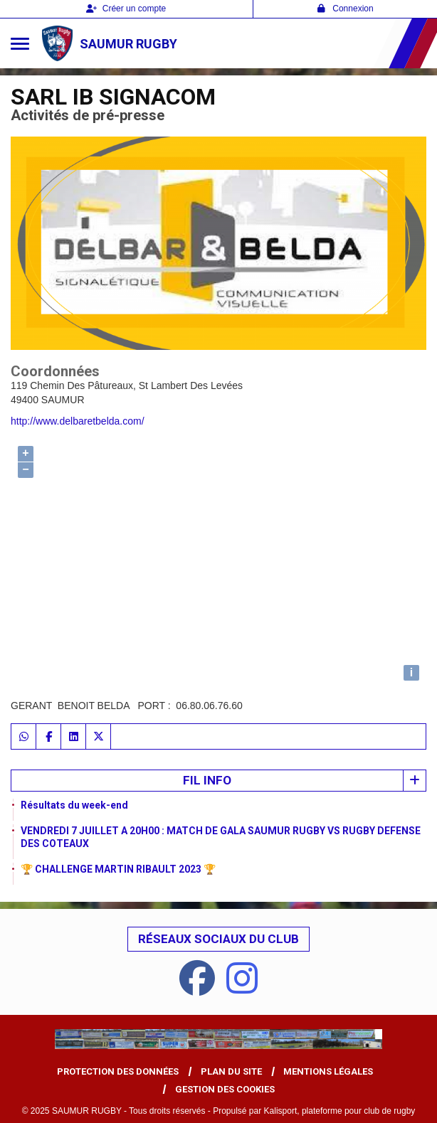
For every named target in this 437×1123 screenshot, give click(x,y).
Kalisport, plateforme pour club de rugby (340, 1111)
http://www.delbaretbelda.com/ (77, 421)
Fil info (207, 780)
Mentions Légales (328, 1071)
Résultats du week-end (74, 805)
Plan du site (231, 1071)
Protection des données (118, 1071)
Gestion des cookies (225, 1089)
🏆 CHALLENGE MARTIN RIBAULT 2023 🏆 (118, 869)
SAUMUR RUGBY (128, 43)
